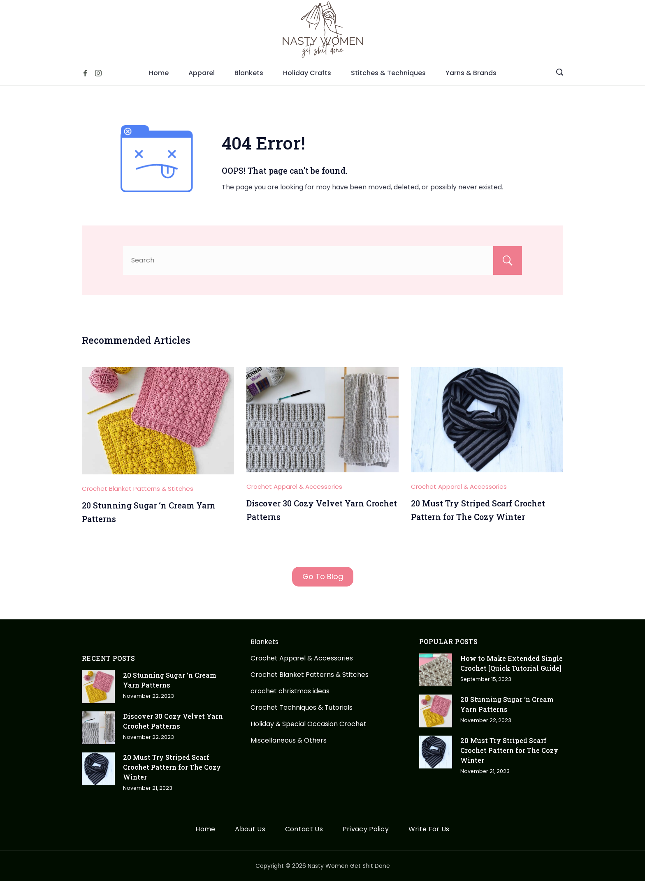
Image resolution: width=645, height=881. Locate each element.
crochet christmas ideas (290, 691)
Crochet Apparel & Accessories (294, 486)
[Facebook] (85, 73)
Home (159, 73)
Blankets (248, 73)
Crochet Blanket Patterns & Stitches (137, 488)
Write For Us (429, 829)
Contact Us (304, 829)
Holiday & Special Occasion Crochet (309, 724)
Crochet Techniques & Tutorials (302, 707)
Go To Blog (322, 576)
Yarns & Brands (471, 73)
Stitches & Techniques (388, 73)
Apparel (201, 73)
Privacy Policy (366, 829)
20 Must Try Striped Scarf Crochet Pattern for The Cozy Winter (172, 767)
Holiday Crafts (307, 73)
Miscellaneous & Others (289, 740)
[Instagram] (98, 73)
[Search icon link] (559, 73)
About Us (250, 829)
